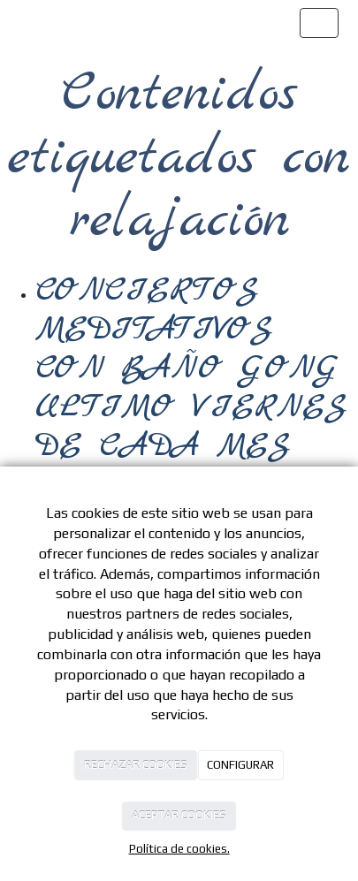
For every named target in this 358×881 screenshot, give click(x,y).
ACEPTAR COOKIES (179, 815)
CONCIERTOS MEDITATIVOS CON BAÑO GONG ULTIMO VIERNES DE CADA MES (191, 368)
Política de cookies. (179, 848)
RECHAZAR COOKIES (135, 764)
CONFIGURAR (240, 764)
